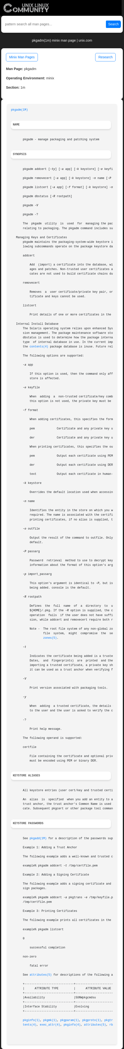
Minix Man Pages (22, 57)
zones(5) (50, 638)
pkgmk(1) (50, 1020)
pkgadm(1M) (19, 110)
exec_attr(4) (50, 1025)
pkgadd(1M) (38, 838)
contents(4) (39, 346)
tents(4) (29, 1025)
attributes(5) (41, 975)
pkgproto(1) (91, 1020)
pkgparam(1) (69, 1020)
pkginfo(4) (72, 1025)
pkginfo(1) (31, 1020)
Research (105, 57)
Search (113, 24)
